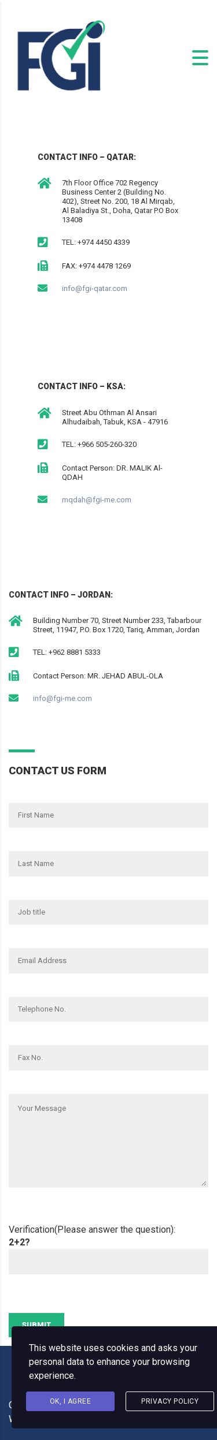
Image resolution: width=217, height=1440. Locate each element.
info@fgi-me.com (62, 698)
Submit (36, 1324)
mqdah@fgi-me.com (96, 499)
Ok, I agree (70, 1401)
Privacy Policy (169, 1401)
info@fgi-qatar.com (94, 288)
